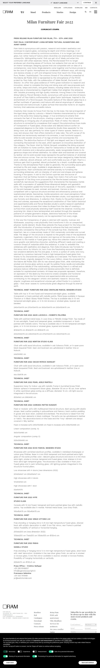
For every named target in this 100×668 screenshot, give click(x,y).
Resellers (57, 7)
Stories (60, 12)
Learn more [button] (10, 662)
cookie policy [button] (68, 640)
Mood (33, 12)
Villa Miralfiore (56, 621)
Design (73, 12)
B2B (86, 7)
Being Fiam (54, 612)
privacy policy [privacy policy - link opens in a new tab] (67, 638)
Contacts (93, 7)
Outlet (52, 632)
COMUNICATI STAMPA (50, 29)
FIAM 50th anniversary (22, 12)
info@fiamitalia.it (8, 615)
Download (79, 7)
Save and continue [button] (88, 662)
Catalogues (68, 7)
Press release (39, 626)
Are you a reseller (56, 629)
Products (46, 12)
